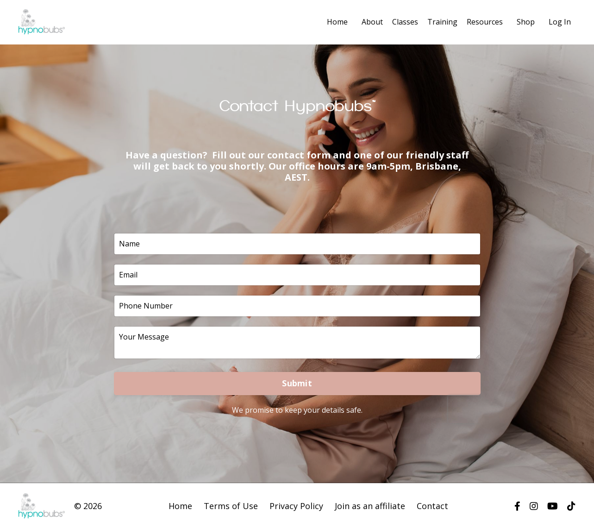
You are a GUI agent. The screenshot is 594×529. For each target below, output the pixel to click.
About (372, 22)
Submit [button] (297, 383)
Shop (526, 22)
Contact (432, 505)
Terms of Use (231, 505)
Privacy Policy (296, 505)
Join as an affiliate (370, 505)
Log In (560, 22)
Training (442, 22)
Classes (405, 22)
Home (337, 22)
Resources (485, 22)
